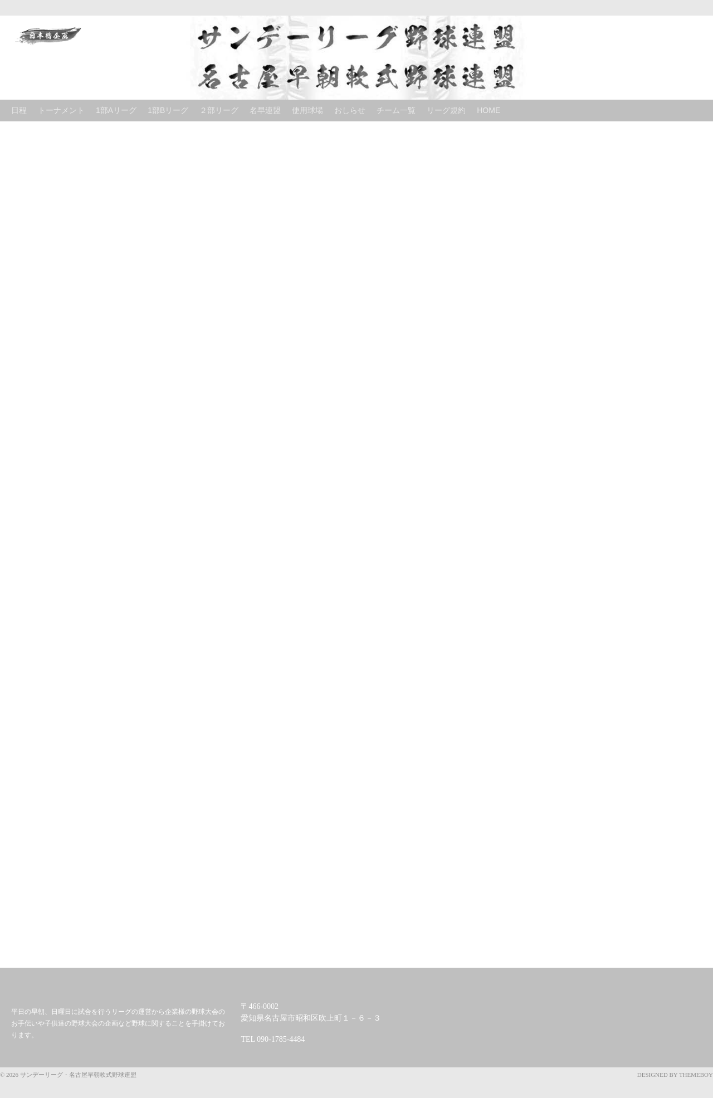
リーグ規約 (446, 110)
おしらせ (349, 110)
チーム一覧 (396, 110)
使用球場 (307, 110)
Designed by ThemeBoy (675, 1074)
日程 (19, 110)
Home (488, 110)
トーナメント (61, 110)
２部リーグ (218, 110)
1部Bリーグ (168, 110)
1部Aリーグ (116, 110)
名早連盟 (265, 110)
